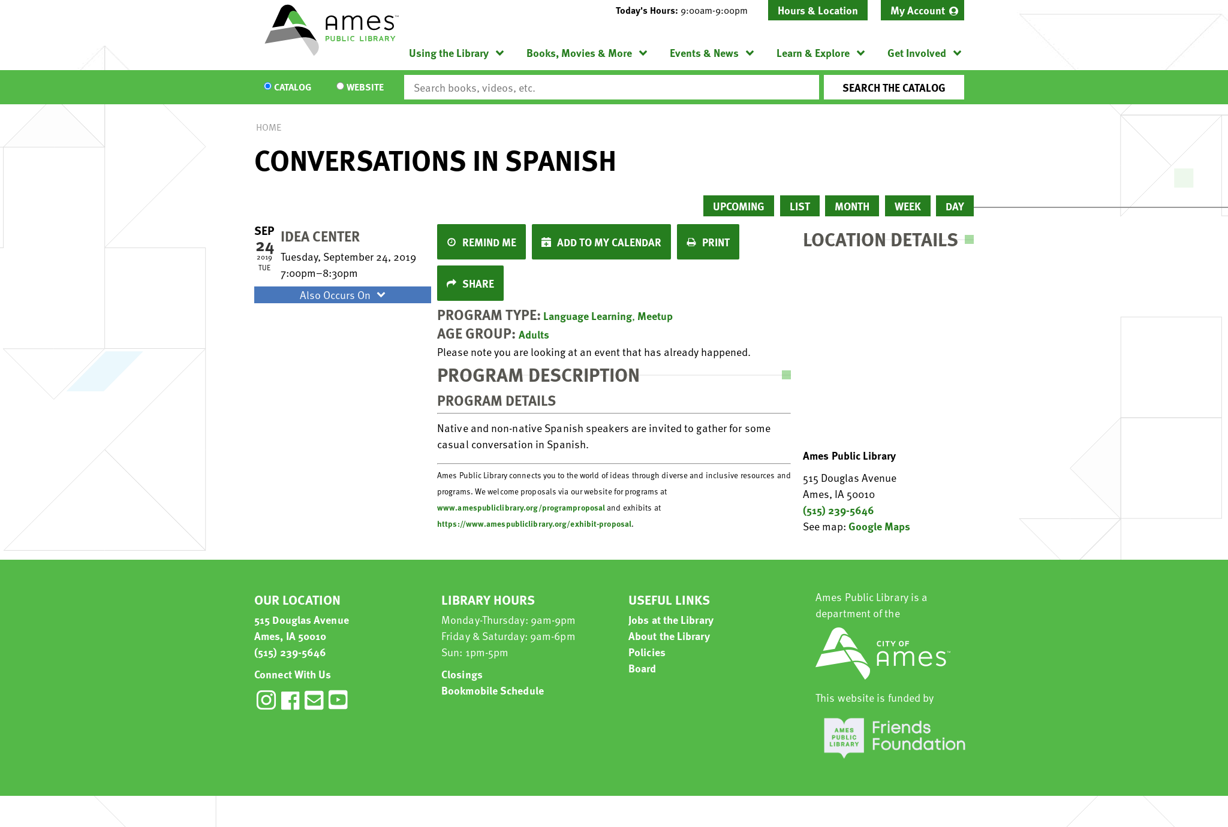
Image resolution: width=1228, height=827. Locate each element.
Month (852, 206)
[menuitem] (922, 10)
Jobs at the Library (671, 619)
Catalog (292, 87)
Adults (534, 334)
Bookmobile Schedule (492, 690)
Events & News (704, 52)
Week (908, 206)
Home (268, 127)
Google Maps (879, 526)
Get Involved (916, 52)
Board (642, 668)
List (800, 206)
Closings (462, 674)
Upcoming (739, 206)
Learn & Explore (813, 52)
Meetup (655, 315)
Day (955, 206)
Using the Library (449, 52)
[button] (686, 10)
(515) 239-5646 (838, 510)
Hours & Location (818, 10)
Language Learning (587, 315)
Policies (647, 652)
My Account (917, 10)
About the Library (669, 635)
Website (365, 87)
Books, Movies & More (579, 52)
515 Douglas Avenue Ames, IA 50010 (301, 627)
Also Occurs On (344, 294)
